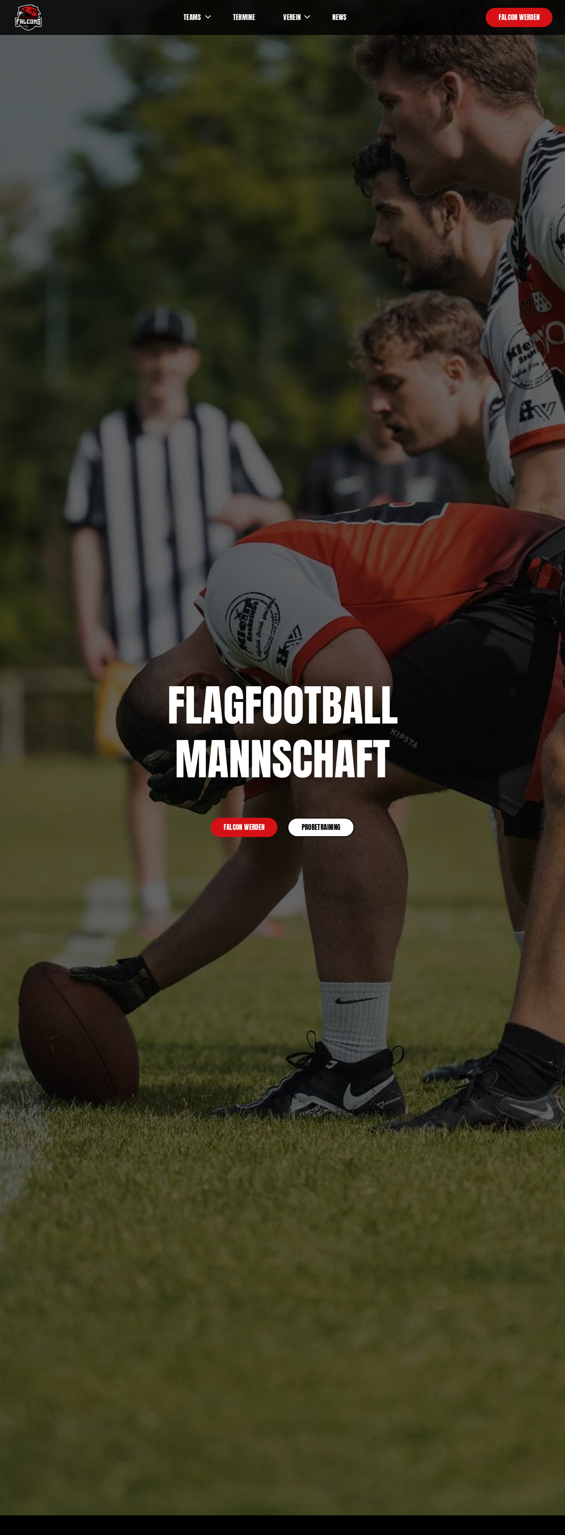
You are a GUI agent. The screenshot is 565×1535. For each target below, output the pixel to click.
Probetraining (321, 827)
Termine (244, 17)
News (339, 17)
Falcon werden (519, 17)
